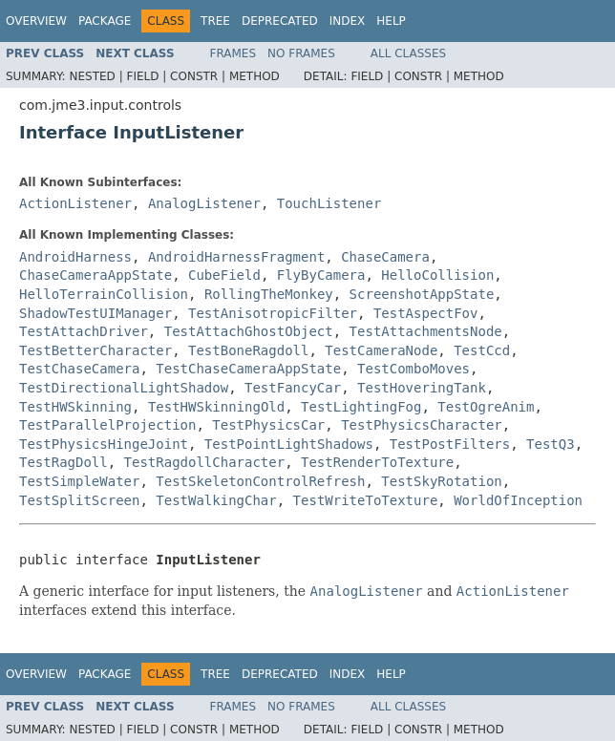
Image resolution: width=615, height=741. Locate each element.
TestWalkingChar (216, 500)
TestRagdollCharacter (205, 462)
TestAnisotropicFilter (272, 313)
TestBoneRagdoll (248, 350)
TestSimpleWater (79, 481)
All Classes (408, 53)
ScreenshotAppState (422, 294)
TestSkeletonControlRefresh (260, 481)
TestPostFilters (450, 444)
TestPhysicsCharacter (421, 425)
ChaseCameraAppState (95, 275)
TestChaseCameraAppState (248, 368)
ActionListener (75, 203)
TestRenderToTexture (377, 462)
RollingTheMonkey (268, 294)
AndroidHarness (75, 257)
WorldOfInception (518, 500)
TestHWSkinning (75, 406)
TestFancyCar (292, 387)
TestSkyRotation (441, 481)
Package (104, 21)
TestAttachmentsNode (426, 331)
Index (347, 21)
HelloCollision (437, 275)
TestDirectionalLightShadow (123, 387)
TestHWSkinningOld (216, 406)
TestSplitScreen (79, 500)
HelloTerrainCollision (103, 294)
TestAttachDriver (83, 331)
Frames (233, 53)
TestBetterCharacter (95, 350)
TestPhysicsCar (268, 425)
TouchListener (329, 203)
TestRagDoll (63, 462)
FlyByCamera (321, 275)
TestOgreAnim (485, 406)
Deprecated (280, 21)
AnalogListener (204, 203)
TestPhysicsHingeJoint (103, 444)
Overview (36, 21)
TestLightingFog (361, 406)
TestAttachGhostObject (248, 331)
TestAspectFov (425, 313)
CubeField (224, 275)
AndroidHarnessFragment (236, 257)
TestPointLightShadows (288, 444)
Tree (215, 21)
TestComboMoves (413, 368)
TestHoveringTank (421, 387)
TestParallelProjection (107, 425)
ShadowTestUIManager (95, 313)
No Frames (301, 53)
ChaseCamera (385, 257)
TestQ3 (550, 444)
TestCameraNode (381, 350)
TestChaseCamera (79, 368)
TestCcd (482, 350)
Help (391, 21)
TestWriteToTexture (365, 500)
